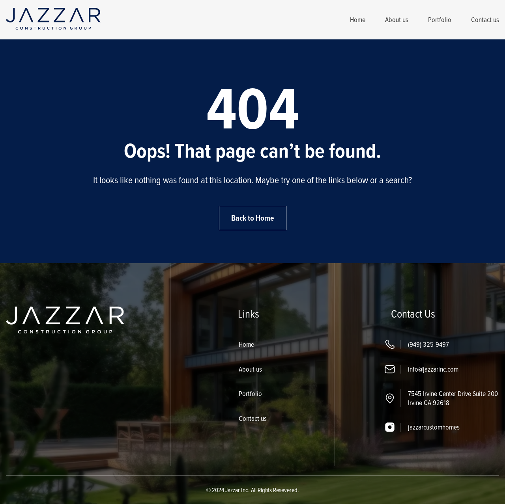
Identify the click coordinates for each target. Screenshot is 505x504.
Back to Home (252, 218)
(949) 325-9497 (428, 344)
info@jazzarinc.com (433, 369)
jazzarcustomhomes (434, 427)
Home (357, 19)
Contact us (485, 19)
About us (396, 19)
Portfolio (439, 19)
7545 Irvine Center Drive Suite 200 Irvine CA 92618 (453, 398)
